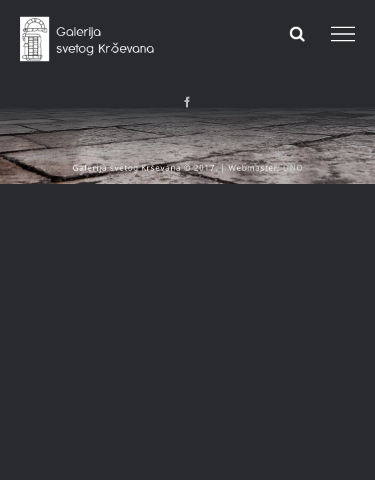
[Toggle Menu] (343, 34)
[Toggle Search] (297, 33)
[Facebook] (187, 102)
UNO (293, 157)
